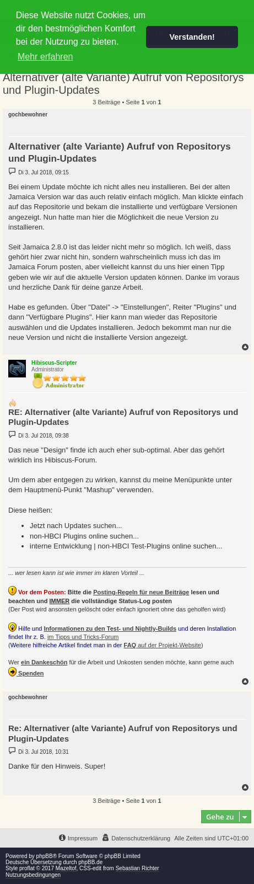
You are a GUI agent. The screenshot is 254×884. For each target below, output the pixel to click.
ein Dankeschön (44, 662)
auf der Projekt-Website (162, 645)
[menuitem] (135, 838)
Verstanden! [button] (192, 37)
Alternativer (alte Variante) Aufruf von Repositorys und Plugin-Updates (123, 83)
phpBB (44, 856)
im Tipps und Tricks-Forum (83, 636)
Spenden (26, 672)
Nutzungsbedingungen (33, 875)
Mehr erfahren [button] (45, 56)
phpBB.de (90, 862)
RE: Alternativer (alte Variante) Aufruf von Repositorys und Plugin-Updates (123, 417)
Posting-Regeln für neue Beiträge (141, 592)
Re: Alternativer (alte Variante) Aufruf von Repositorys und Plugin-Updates (122, 733)
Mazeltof (66, 868)
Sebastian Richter (137, 868)
